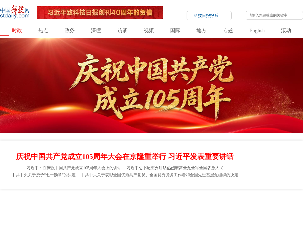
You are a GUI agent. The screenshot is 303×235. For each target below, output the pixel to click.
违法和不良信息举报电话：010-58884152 (146, 208)
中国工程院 (266, 171)
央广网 (218, 179)
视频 (120, 10)
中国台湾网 (178, 179)
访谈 (105, 10)
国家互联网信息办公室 (151, 171)
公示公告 (121, 195)
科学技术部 (83, 164)
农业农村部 (290, 164)
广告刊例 (136, 195)
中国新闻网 (269, 179)
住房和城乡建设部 (227, 164)
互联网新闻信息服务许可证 (198, 195)
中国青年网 (136, 179)
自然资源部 (179, 164)
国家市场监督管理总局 (53, 171)
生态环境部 (201, 164)
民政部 (145, 164)
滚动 (197, 10)
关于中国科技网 (88, 195)
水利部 (271, 164)
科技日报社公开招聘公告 (160, 195)
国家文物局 (290, 171)
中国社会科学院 (240, 171)
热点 (62, 10)
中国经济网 (157, 179)
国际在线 (81, 179)
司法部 (161, 164)
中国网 (64, 179)
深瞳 (91, 10)
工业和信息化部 (108, 164)
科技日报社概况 (29, 195)
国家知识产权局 (13, 179)
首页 (203, 91)
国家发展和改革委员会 (39, 164)
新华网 (49, 179)
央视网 (118, 179)
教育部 (65, 164)
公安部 (130, 164)
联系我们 (107, 195)
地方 (149, 10)
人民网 (34, 179)
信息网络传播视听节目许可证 (238, 195)
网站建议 (199, 113)
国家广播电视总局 (89, 171)
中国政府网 (10, 164)
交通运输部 (253, 164)
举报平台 (266, 195)
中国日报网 (100, 179)
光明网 (233, 179)
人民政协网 (290, 179)
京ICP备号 (105, 208)
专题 (163, 10)
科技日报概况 (52, 195)
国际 (134, 10)
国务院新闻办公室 (186, 171)
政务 (76, 10)
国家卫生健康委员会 (16, 171)
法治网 (7, 186)
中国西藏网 (200, 179)
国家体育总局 (118, 171)
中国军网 (250, 179)
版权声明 (280, 195)
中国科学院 (214, 171)
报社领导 (69, 195)
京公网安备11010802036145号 (194, 208)
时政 (47, 10)
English (180, 10)
